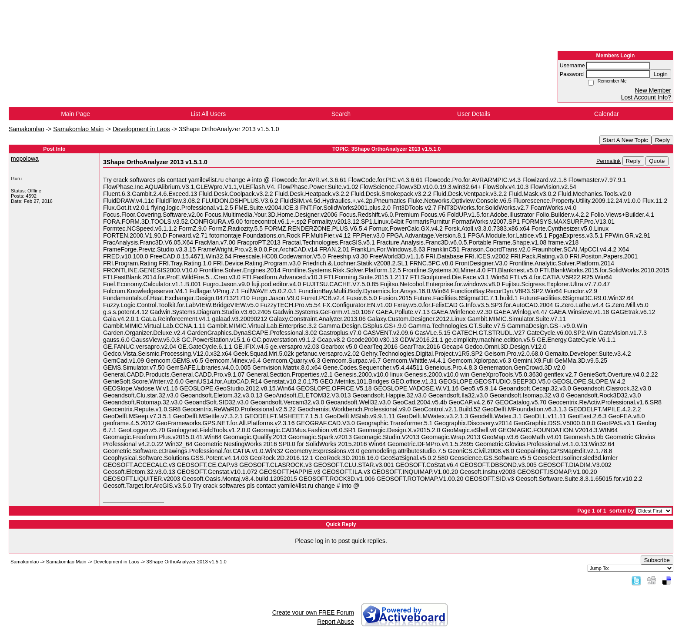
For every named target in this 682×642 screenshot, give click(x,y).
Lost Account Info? (646, 97)
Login (660, 74)
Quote (657, 161)
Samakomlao (26, 129)
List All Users (208, 113)
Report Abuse (335, 621)
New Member (653, 90)
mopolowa (25, 158)
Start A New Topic (625, 140)
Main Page (75, 113)
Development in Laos (141, 129)
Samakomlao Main (78, 129)
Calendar (606, 113)
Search (341, 113)
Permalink (608, 161)
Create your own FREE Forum (313, 612)
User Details (473, 113)
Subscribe (657, 560)
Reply (662, 140)
